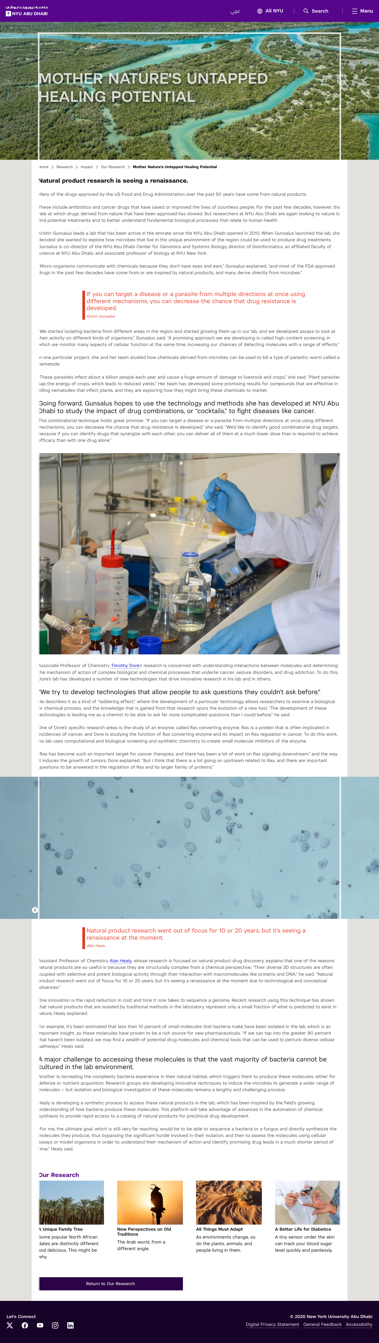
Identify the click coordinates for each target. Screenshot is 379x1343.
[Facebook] (25, 1327)
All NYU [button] (267, 12)
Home (43, 169)
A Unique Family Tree (60, 1231)
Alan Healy (120, 962)
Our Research (113, 169)
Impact (87, 169)
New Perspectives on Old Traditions (144, 1233)
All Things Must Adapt (219, 1231)
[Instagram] (55, 1327)
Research (65, 169)
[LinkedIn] (70, 1327)
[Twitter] (9, 1327)
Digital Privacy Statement (272, 1326)
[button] (317, 12)
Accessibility (359, 1326)
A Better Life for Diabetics (303, 1231)
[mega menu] (360, 12)
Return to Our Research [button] (110, 1285)
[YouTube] (40, 1327)
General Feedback (322, 1326)
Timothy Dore (125, 667)
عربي (234, 12)
